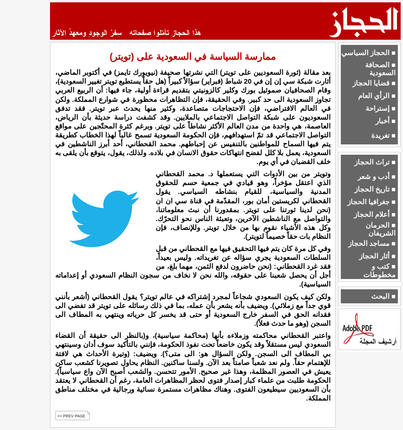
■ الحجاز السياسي (368, 53)
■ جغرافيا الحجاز (371, 202)
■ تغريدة (383, 135)
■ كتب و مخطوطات (379, 270)
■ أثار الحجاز (377, 256)
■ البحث (383, 296)
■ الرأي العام (377, 96)
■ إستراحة (381, 108)
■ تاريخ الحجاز (375, 189)
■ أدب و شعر (377, 176)
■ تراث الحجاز (375, 162)
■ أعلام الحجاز (375, 214)
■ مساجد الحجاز (372, 243)
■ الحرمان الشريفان (381, 229)
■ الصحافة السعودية (380, 69)
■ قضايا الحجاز (374, 83)
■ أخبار (385, 121)
